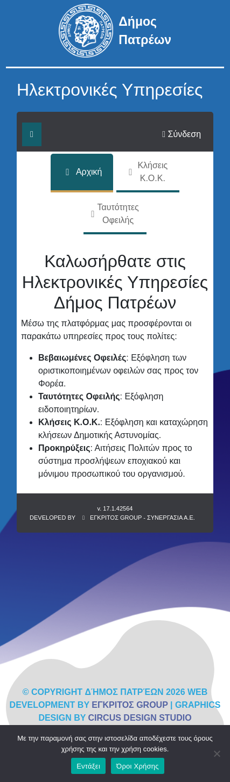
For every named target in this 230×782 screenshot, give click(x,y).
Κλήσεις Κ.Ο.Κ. (147, 172)
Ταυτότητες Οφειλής (115, 214)
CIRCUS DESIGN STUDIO (140, 717)
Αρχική (82, 172)
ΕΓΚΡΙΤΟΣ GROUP (130, 704)
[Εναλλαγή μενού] (31, 134)
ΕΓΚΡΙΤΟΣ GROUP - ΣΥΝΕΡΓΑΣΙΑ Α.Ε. (142, 517)
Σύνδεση (181, 134)
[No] (216, 753)
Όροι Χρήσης (137, 766)
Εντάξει (88, 766)
